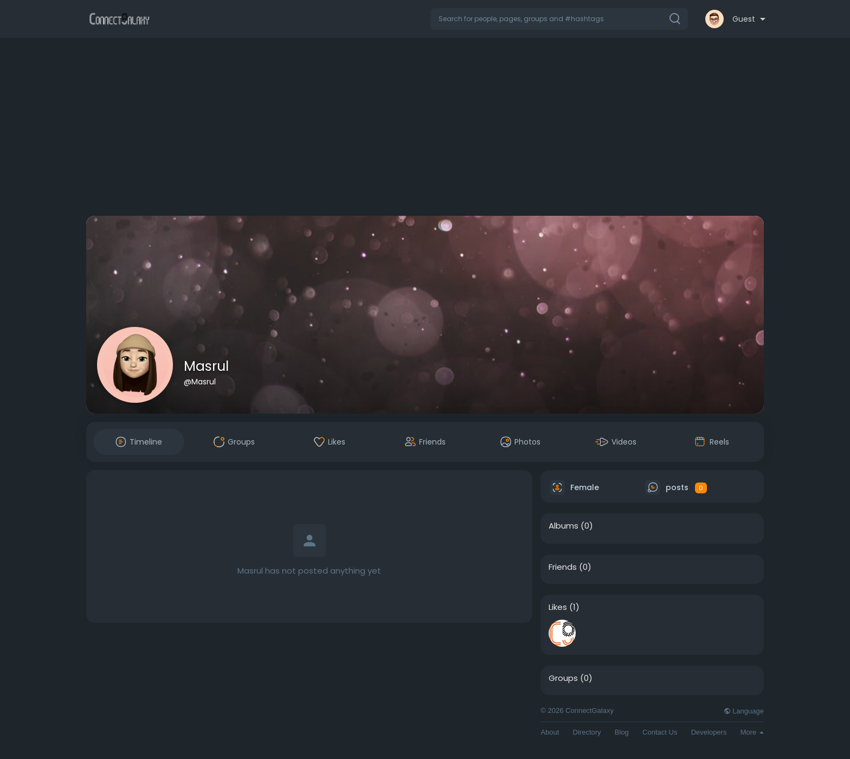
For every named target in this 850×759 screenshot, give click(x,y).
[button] (559, 19)
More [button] (752, 732)
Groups (563, 678)
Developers (709, 732)
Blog (622, 732)
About (549, 732)
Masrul (206, 366)
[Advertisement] (425, 129)
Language (744, 711)
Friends (563, 567)
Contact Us (659, 732)
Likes (558, 607)
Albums (563, 526)
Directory (587, 732)
